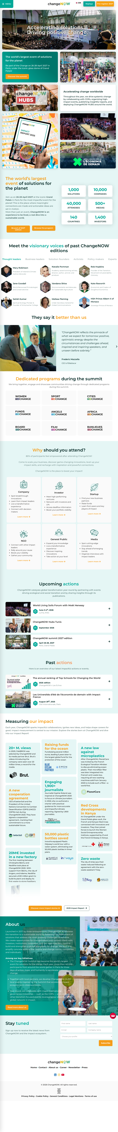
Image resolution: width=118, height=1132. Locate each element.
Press (85, 1067)
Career (63, 1067)
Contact (43, 1067)
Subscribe (105, 1043)
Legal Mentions (76, 1096)
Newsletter (74, 1067)
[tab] (11, 259)
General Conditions (59, 1096)
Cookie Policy (42, 1096)
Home (34, 1067)
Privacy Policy (28, 1096)
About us (53, 1067)
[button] (1, 346)
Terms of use (91, 1096)
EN (78, 3)
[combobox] (78, 2)
